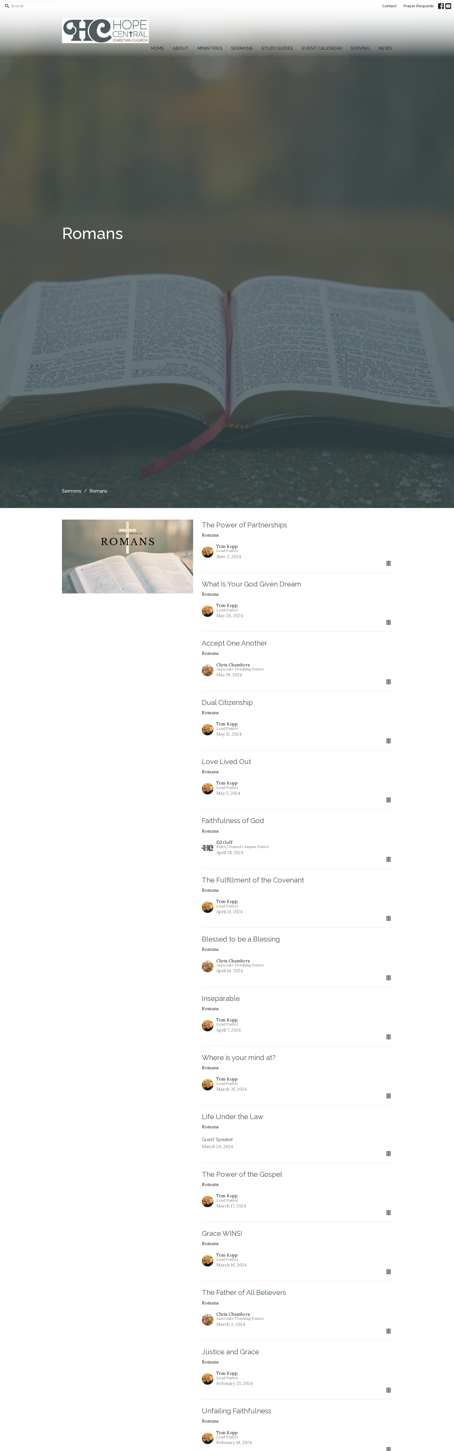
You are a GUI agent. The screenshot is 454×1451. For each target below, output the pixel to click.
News (385, 48)
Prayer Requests (419, 6)
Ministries (209, 48)
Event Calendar (322, 48)
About (181, 48)
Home (157, 48)
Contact (389, 6)
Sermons (242, 48)
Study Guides (277, 48)
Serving (360, 48)
